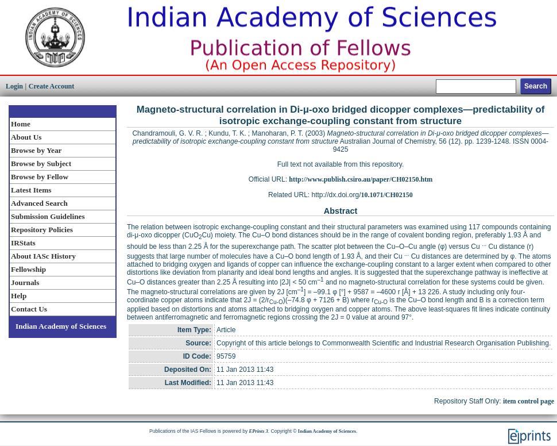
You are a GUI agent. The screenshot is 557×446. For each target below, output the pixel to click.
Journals (25, 282)
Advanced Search (39, 203)
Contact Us (29, 309)
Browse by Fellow (39, 176)
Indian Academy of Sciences (61, 326)
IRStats (23, 243)
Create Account (51, 86)
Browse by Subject (41, 163)
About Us (26, 137)
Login (14, 86)
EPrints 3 (258, 431)
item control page (528, 401)
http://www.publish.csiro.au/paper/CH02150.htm (360, 179)
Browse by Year (36, 150)
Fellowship (28, 269)
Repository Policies (42, 229)
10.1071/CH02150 (387, 195)
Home (20, 124)
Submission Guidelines (48, 216)
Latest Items (31, 190)
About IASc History (43, 256)
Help (18, 295)
